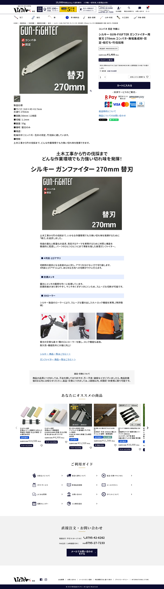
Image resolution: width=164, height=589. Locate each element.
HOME (16, 23)
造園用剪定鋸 (41, 23)
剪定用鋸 (31, 23)
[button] (16, 427)
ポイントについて (110, 494)
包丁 (18, 17)
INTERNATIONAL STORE (140, 579)
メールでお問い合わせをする (82, 552)
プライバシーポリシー (121, 579)
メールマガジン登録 (85, 579)
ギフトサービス (40, 485)
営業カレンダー (40, 504)
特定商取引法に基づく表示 (103, 579)
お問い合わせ (74, 494)
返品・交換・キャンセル (112, 476)
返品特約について (107, 111)
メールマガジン (110, 485)
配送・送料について (76, 476)
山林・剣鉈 (106, 17)
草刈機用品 (72, 17)
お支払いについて (41, 476)
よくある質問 (39, 494)
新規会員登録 (74, 485)
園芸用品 (23, 23)
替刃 (49, 23)
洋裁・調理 (139, 17)
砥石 (35, 17)
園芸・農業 (89, 17)
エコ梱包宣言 (74, 504)
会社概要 (61, 579)
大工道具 (122, 17)
